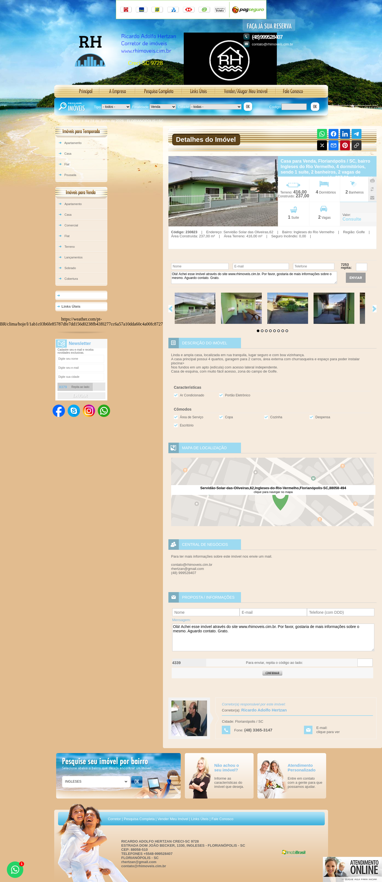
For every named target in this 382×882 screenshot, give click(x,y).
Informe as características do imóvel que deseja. (229, 782)
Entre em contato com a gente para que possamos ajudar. (305, 782)
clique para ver (328, 732)
